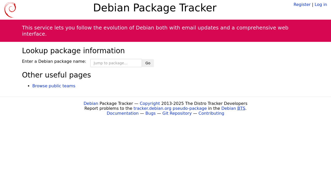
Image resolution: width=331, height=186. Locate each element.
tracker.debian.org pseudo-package (170, 108)
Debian (91, 103)
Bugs (150, 113)
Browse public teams (53, 85)
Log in (321, 4)
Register (302, 4)
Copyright (150, 103)
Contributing (211, 113)
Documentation (123, 113)
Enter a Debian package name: (54, 61)
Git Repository (177, 113)
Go (147, 63)
